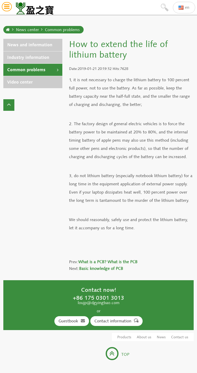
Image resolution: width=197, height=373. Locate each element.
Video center (20, 82)
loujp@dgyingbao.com (99, 302)
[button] (7, 7)
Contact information (116, 321)
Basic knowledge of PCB (101, 268)
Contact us (179, 337)
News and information (29, 45)
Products (124, 337)
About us (144, 337)
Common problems (62, 29)
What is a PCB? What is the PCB (107, 261)
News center (27, 29)
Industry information (28, 57)
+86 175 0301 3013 (98, 297)
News (161, 337)
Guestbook (71, 321)
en (184, 7)
